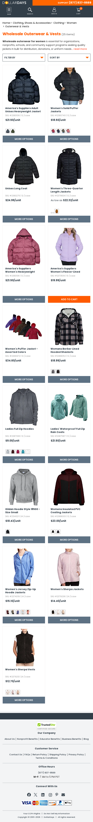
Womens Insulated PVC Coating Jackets (65, 511)
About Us (10, 739)
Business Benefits (71, 739)
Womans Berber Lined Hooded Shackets (65, 350)
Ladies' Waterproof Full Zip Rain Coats (68, 430)
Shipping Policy (57, 754)
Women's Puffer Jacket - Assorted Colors (21, 350)
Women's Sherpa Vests (20, 669)
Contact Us (15, 754)
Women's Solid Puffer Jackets (64, 110)
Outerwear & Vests (17, 26)
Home (6, 23)
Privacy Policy (76, 754)
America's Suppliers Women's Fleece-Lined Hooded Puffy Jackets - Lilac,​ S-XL (66, 270)
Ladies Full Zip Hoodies (19, 429)
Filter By (23, 57)
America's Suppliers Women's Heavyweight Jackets (20, 270)
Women (72, 23)
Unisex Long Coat (16, 188)
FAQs (27, 754)
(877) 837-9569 (80, 3)
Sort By (69, 57)
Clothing (58, 23)
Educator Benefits (50, 739)
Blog (86, 739)
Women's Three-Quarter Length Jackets (67, 190)
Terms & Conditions (47, 758)
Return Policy (40, 754)
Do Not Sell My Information (57, 813)
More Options (24, 139)
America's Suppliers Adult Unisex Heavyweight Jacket (23, 110)
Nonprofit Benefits (27, 739)
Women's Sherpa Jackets (67, 589)
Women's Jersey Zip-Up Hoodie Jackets (20, 591)
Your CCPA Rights (31, 813)
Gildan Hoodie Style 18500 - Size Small (22, 511)
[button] (54, 11)
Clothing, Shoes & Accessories (32, 23)
